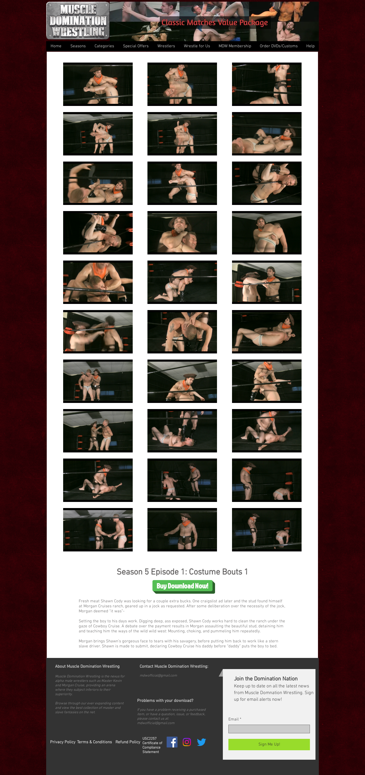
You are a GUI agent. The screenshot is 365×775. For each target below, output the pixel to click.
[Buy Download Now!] (182, 585)
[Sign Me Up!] (269, 744)
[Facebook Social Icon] (172, 742)
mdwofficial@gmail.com (158, 676)
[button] (104, 46)
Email (233, 719)
